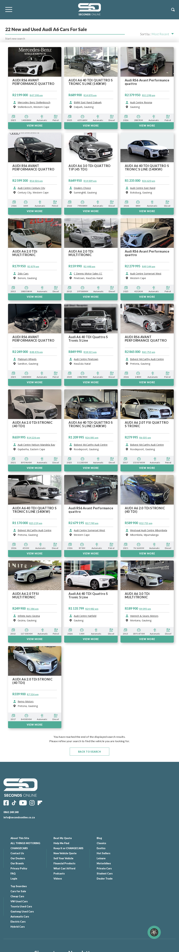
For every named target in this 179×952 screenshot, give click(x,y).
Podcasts (59, 873)
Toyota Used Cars (150, 858)
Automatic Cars (148, 868)
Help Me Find (61, 843)
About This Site (19, 838)
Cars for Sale (147, 843)
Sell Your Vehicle (63, 858)
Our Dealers (17, 858)
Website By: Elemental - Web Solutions (125, 947)
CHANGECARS (19, 848)
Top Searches (147, 838)
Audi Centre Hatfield (85, 616)
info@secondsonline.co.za (19, 817)
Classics (101, 843)
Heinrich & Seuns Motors (144, 616)
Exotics (100, 848)
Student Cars (104, 873)
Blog (99, 838)
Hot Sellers (103, 853)
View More (35, 639)
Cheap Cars (146, 848)
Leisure (100, 858)
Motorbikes (103, 863)
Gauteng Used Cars (151, 863)
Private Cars (104, 868)
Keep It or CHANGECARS (68, 848)
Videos (57, 878)
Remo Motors (26, 701)
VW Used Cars (148, 853)
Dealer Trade (104, 878)
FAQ (13, 873)
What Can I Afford (64, 868)
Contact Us (17, 853)
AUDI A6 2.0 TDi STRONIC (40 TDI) (32, 681)
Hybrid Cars (146, 878)
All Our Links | (99, 947)
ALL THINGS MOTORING (25, 843)
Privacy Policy (18, 868)
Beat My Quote (62, 838)
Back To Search (89, 751)
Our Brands (17, 863)
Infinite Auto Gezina (29, 616)
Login (13, 878)
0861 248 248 (11, 812)
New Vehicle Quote (65, 853)
